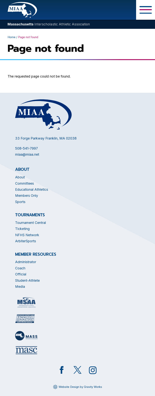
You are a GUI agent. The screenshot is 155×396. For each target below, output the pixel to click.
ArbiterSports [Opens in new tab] (25, 241)
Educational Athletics (31, 189)
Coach (20, 268)
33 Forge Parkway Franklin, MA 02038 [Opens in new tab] (46, 138)
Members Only (26, 196)
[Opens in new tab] (26, 302)
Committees (24, 183)
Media (20, 287)
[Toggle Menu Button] (145, 10)
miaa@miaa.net (27, 154)
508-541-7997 (26, 148)
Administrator (25, 262)
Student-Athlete (27, 280)
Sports (20, 202)
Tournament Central (30, 223)
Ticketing (22, 229)
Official (20, 274)
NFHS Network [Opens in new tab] (27, 235)
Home (12, 37)
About (20, 177)
